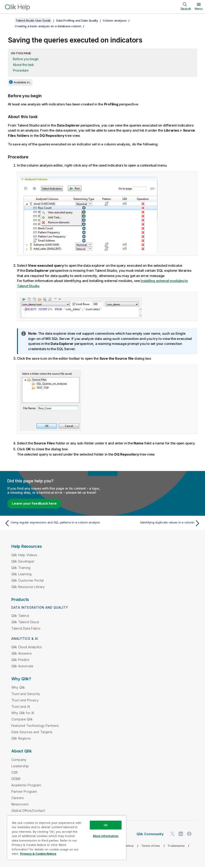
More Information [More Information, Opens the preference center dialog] (105, 836)
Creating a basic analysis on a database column (48, 26)
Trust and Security (25, 694)
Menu (199, 8)
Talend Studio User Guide (33, 20)
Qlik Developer (22, 561)
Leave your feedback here (34, 503)
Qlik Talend (20, 616)
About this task (23, 65)
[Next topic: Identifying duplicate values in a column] (153, 523)
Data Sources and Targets (31, 732)
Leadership (20, 766)
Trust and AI (20, 706)
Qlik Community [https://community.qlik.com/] (150, 834)
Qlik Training (20, 568)
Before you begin (26, 59)
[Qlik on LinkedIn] (180, 833)
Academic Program (26, 785)
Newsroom (20, 804)
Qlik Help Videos (24, 555)
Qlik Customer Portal (27, 580)
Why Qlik (18, 687)
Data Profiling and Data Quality (77, 20)
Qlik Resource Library (28, 587)
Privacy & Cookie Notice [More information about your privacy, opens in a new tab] (38, 853)
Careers (17, 798)
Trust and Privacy (25, 700)
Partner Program (24, 791)
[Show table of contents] (9, 20)
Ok (106, 825)
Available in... (23, 82)
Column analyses (115, 20)
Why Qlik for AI (22, 713)
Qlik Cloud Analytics (26, 647)
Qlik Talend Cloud (25, 622)
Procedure (21, 70)
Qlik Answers (21, 653)
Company (18, 760)
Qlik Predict (20, 660)
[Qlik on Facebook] (189, 833)
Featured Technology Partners (35, 725)
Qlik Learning (21, 574)
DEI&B (15, 779)
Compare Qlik (22, 719)
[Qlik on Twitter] (172, 833)
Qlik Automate (22, 666)
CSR (14, 772)
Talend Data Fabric (26, 628)
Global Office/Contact (28, 810)
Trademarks (176, 845)
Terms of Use (150, 845)
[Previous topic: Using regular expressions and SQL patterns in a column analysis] (51, 523)
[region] (66, 837)
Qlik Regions (21, 738)
